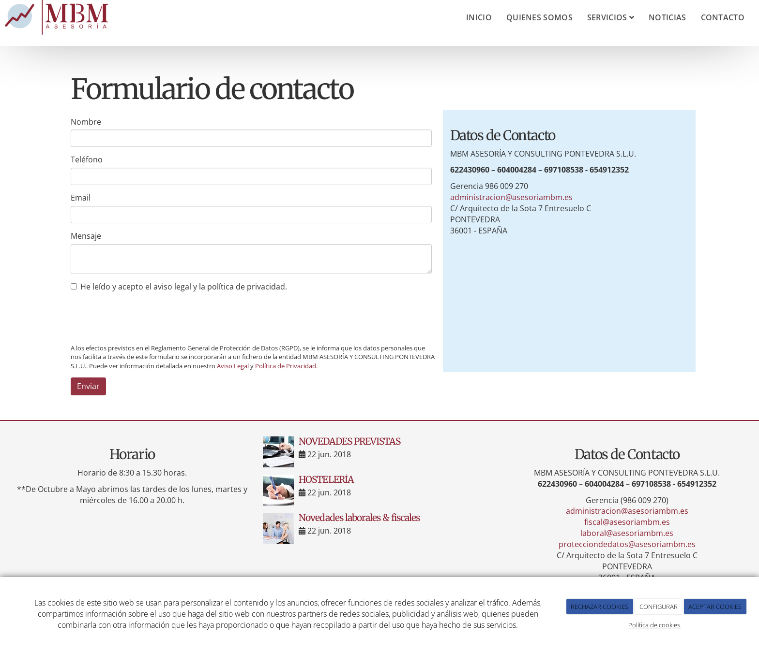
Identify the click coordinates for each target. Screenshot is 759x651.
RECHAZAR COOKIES (599, 606)
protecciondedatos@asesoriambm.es (627, 544)
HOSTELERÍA (326, 479)
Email (81, 197)
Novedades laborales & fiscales (359, 517)
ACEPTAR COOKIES (715, 606)
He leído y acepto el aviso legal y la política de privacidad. (179, 286)
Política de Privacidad (285, 366)
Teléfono (87, 159)
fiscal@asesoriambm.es (627, 522)
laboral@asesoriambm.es (626, 533)
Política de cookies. (655, 625)
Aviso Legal (233, 366)
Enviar (88, 386)
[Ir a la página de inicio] (58, 17)
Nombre (86, 121)
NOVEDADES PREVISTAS (349, 441)
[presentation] (144, 317)
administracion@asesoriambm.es (511, 197)
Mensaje (86, 236)
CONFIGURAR (658, 606)
